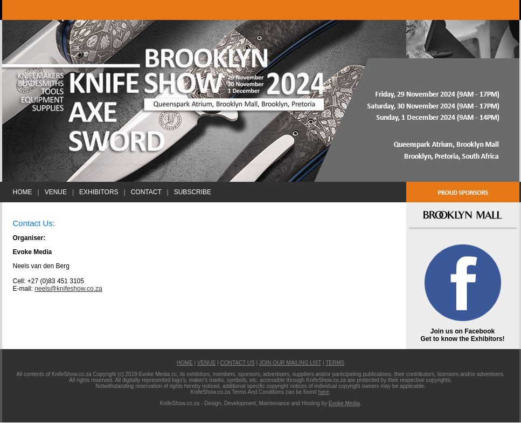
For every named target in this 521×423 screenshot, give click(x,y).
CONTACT (146, 192)
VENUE (56, 192)
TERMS (334, 363)
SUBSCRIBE (192, 192)
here (323, 392)
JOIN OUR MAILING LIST (290, 363)
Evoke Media (344, 403)
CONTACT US (237, 363)
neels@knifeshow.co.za (68, 288)
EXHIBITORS (98, 192)
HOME (22, 192)
